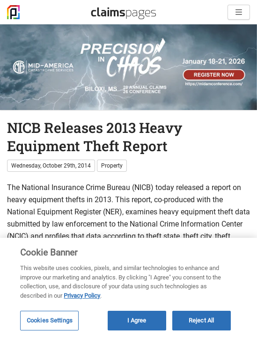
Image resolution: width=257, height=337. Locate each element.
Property (112, 165)
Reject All (201, 320)
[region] (128, 287)
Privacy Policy (82, 295)
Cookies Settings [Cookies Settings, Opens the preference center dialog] (50, 320)
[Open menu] (239, 12)
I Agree (137, 320)
